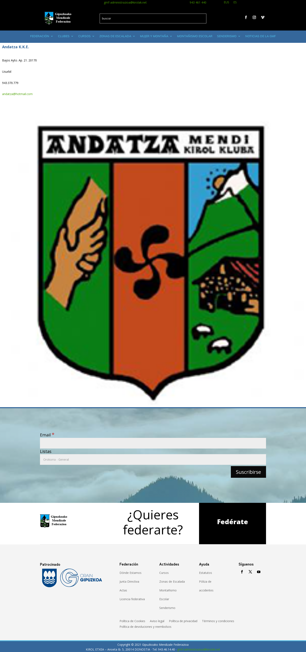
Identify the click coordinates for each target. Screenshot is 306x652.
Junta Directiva (129, 581)
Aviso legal (157, 621)
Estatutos (205, 573)
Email (47, 435)
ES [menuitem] (235, 2)
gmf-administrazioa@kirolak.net (125, 2)
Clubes (63, 36)
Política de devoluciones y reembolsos (145, 627)
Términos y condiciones (218, 621)
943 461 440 (198, 2)
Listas (45, 451)
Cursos (84, 36)
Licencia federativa (132, 599)
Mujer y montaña (154, 36)
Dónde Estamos (130, 573)
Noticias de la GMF (260, 36)
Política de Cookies (132, 621)
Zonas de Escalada (115, 36)
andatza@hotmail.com (17, 94)
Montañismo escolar (194, 36)
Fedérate (232, 521)
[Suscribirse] (248, 472)
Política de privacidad (183, 621)
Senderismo (227, 36)
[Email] (153, 443)
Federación (39, 36)
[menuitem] (226, 3)
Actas (123, 590)
